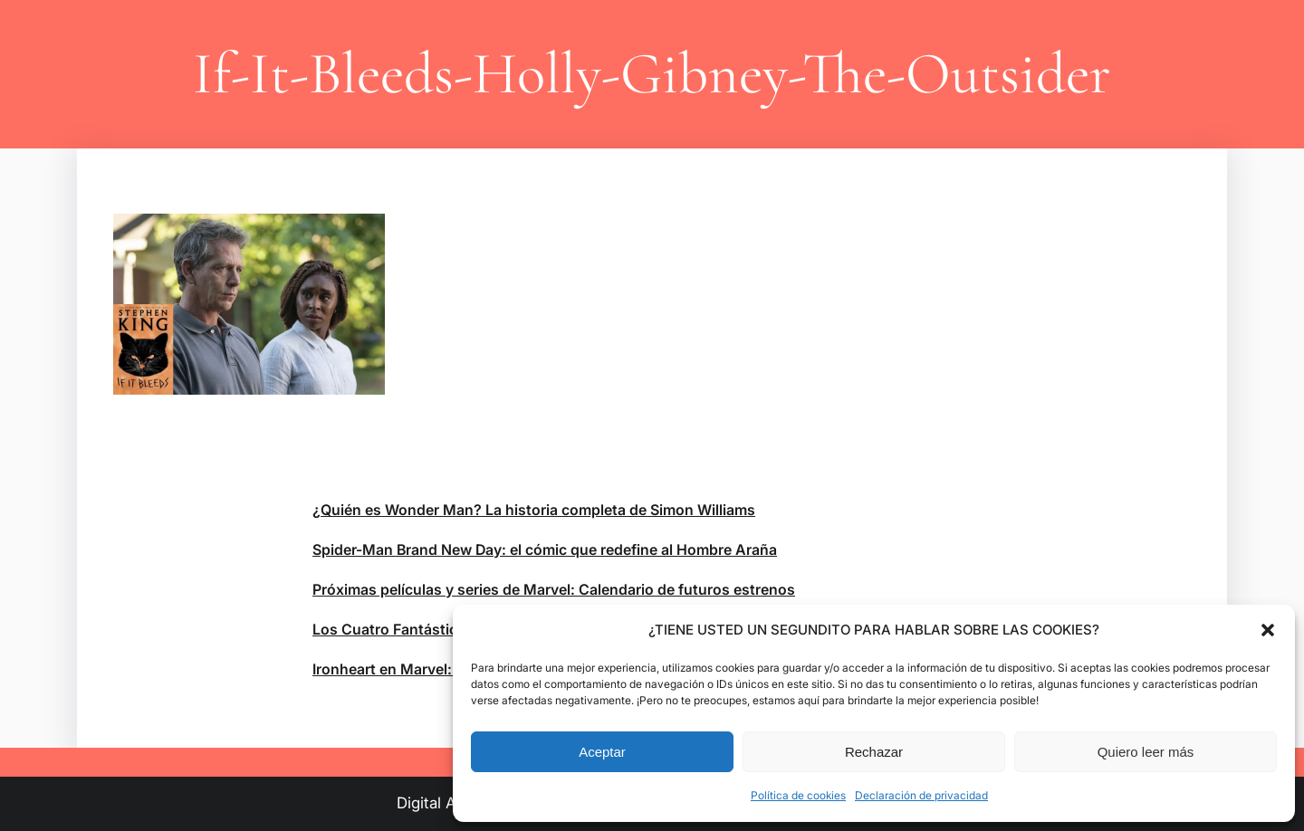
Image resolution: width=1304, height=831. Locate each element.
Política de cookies (798, 795)
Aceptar (602, 751)
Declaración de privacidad (921, 795)
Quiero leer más (1146, 751)
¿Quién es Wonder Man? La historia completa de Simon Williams (533, 510)
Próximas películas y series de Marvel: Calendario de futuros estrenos (553, 589)
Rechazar (874, 751)
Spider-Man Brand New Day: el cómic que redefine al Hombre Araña (544, 549)
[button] (1268, 630)
